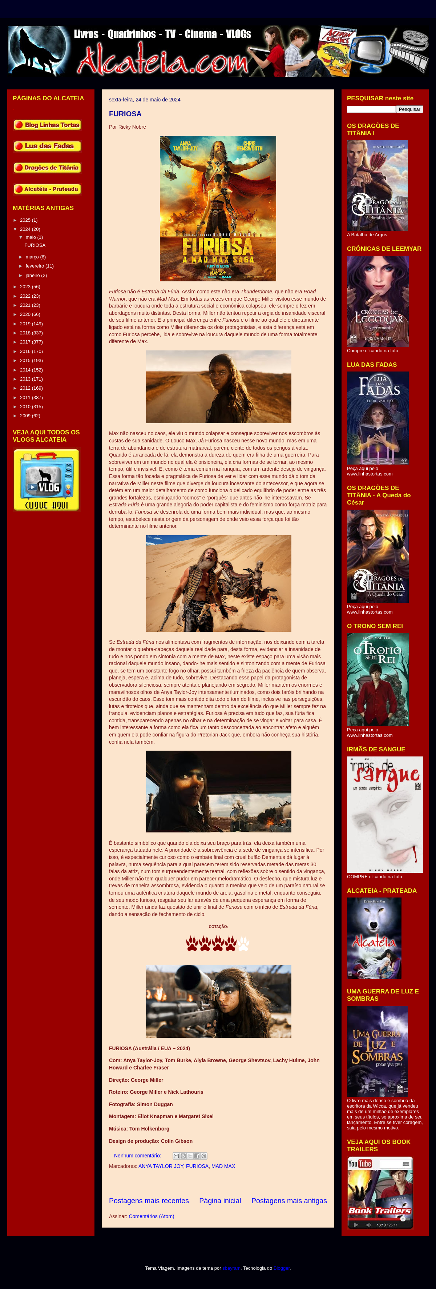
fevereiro (35, 266)
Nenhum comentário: (138, 1156)
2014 (26, 370)
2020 (26, 314)
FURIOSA (125, 114)
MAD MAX (223, 1166)
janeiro (33, 275)
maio (31, 237)
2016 (26, 351)
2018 (26, 333)
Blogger (282, 1268)
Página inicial (220, 1201)
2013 (26, 379)
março (33, 257)
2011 (26, 397)
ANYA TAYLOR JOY (160, 1166)
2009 (26, 415)
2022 (26, 296)
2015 (26, 360)
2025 (26, 220)
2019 (26, 323)
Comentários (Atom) (151, 1216)
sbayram (231, 1268)
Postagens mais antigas (289, 1201)
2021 (26, 305)
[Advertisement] (241, 1183)
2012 (26, 388)
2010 (26, 406)
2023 (26, 286)
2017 (26, 342)
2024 (26, 229)
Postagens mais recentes (149, 1201)
